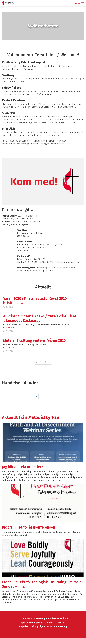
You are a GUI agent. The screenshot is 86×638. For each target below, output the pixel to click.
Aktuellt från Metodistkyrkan (30, 417)
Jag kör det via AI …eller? (23, 467)
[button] (82, 3)
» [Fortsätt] (49, 362)
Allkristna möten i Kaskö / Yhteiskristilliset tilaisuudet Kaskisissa (39, 318)
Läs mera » (8, 327)
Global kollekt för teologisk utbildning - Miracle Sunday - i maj (42, 584)
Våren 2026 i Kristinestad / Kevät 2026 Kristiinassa (35, 300)
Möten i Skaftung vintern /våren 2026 (34, 340)
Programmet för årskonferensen (28, 527)
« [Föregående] (32, 396)
